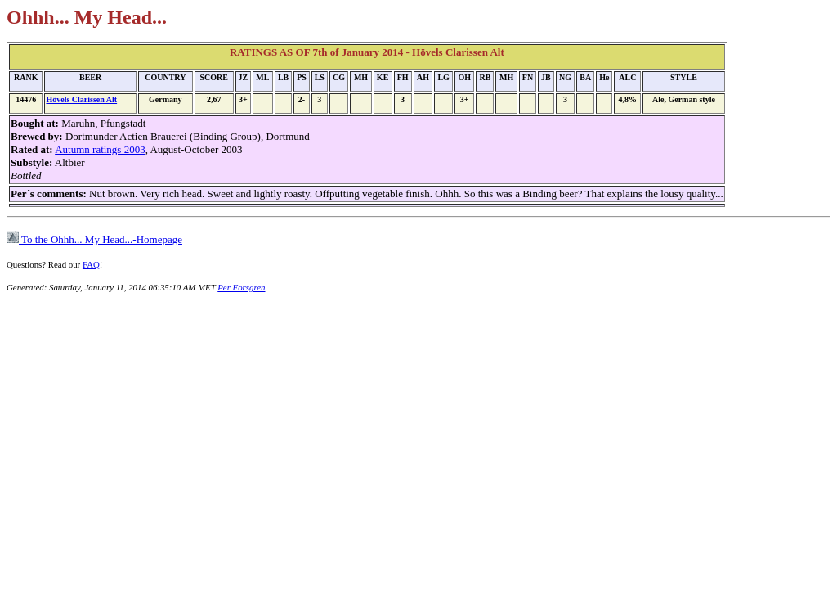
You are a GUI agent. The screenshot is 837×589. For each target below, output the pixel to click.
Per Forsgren (241, 287)
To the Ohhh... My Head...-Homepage (94, 239)
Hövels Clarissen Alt (81, 99)
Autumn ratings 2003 (100, 149)
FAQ (91, 264)
